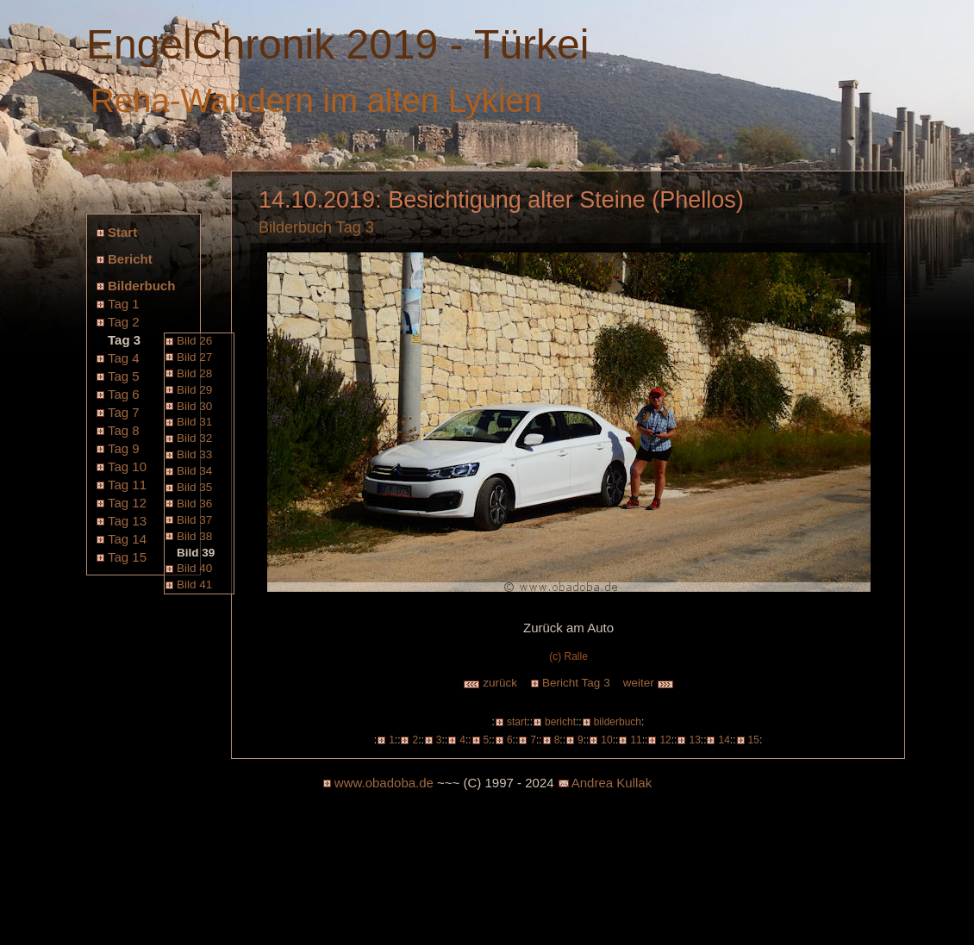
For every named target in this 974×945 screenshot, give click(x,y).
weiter (649, 682)
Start (122, 232)
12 (665, 740)
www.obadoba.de (384, 782)
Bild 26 (194, 340)
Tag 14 (127, 539)
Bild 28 (194, 373)
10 (606, 740)
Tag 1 (124, 303)
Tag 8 (124, 430)
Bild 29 (194, 389)
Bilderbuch (141, 285)
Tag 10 (127, 466)
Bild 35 (194, 487)
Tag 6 (124, 394)
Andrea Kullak (611, 782)
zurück (490, 682)
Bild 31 (194, 421)
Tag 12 (127, 502)
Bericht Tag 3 (576, 682)
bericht (560, 722)
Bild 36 (194, 503)
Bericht (130, 259)
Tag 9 (124, 448)
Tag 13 (127, 520)
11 (635, 740)
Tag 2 (124, 321)
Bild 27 (194, 357)
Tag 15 (127, 557)
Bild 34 (194, 470)
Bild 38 (194, 536)
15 (753, 740)
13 (694, 740)
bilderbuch (617, 722)
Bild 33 (194, 454)
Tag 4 (124, 358)
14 (723, 740)
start (517, 722)
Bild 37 (194, 519)
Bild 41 (194, 584)
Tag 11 (127, 484)
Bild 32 (194, 438)
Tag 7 (124, 412)
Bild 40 (194, 568)
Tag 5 (124, 376)
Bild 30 (194, 406)
